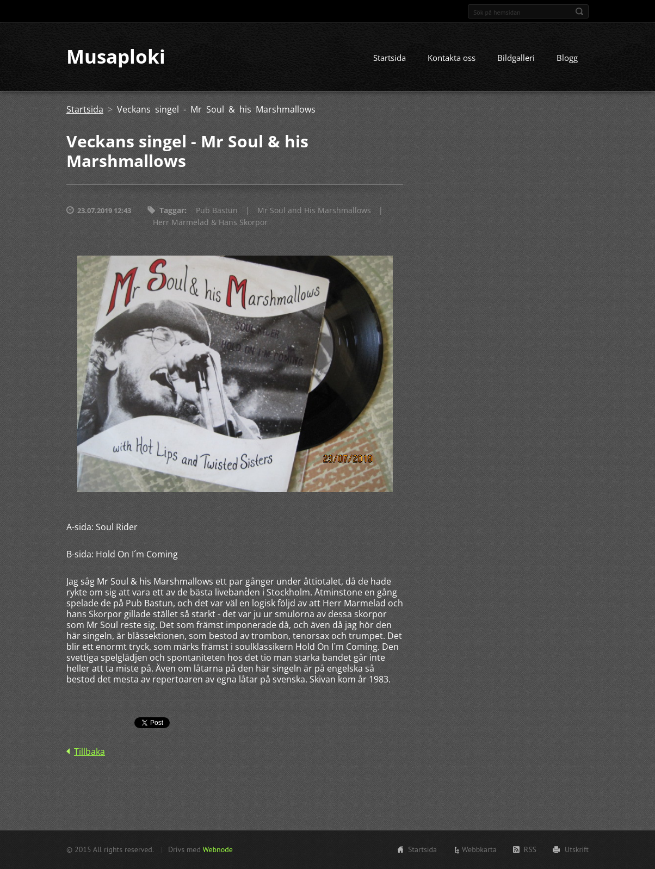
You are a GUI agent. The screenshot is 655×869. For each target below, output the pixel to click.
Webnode (217, 849)
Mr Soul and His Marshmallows (314, 211)
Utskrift (577, 849)
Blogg (567, 58)
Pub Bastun (217, 211)
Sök (579, 11)
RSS (530, 849)
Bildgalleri (516, 58)
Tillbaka (89, 752)
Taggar (171, 211)
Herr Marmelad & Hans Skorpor (210, 223)
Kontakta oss (451, 58)
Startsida (389, 58)
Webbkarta (479, 849)
